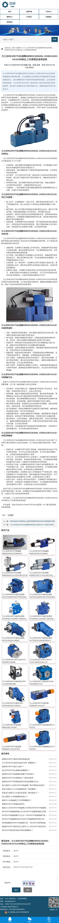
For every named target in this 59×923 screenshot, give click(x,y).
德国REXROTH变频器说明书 (13, 804)
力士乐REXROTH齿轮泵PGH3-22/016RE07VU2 (41, 682)
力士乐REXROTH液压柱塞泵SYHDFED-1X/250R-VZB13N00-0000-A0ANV (42, 617)
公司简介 (29, 17)
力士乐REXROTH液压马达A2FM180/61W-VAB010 (12, 704)
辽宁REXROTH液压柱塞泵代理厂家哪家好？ (19, 763)
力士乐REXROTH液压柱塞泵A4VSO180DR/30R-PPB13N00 (14, 595)
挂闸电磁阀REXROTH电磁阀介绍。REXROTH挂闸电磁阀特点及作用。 (25, 823)
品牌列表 (29, 11)
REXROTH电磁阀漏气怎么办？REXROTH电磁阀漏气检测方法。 (25, 815)
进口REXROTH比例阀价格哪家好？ (16, 770)
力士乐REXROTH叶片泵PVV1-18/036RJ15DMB (14, 661)
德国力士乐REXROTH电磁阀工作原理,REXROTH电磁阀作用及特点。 (25, 808)
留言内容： (7, 867)
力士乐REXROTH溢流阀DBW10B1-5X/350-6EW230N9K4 (11, 726)
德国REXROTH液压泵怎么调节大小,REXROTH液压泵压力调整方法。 (25, 826)
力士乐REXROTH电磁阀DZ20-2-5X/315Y (42, 748)
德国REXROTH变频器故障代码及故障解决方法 (20, 782)
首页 (9, 11)
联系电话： (7, 856)
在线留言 (49, 17)
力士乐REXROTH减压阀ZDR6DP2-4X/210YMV (11, 748)
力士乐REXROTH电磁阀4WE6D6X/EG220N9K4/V (12, 552)
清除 (27, 890)
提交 (16, 890)
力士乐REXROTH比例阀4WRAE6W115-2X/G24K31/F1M (14, 574)
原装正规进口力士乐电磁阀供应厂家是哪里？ (19, 789)
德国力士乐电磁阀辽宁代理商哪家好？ (17, 800)
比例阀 (19, 95)
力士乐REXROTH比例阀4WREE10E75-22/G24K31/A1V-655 (42, 574)
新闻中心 (10, 17)
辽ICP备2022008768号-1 (17, 909)
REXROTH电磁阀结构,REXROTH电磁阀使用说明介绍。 (24, 819)
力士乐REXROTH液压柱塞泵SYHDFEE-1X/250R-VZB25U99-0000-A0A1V (14, 617)
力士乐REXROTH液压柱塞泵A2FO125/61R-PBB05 (13, 639)
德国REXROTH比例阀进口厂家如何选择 (17, 778)
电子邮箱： (7, 862)
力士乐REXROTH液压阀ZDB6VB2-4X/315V (39, 704)
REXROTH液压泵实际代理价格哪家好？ (17, 830)
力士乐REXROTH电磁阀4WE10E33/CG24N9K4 (39, 552)
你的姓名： (7, 851)
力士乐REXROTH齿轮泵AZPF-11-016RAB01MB (14, 682)
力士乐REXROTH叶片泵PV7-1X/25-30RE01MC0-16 (41, 661)
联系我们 (10, 22)
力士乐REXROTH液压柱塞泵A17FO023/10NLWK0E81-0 (40, 639)
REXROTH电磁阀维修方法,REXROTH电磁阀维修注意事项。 (25, 811)
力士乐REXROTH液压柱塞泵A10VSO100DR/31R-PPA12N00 (42, 595)
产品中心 (49, 11)
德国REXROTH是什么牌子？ (13, 767)
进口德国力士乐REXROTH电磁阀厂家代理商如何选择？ (24, 785)
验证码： (8, 883)
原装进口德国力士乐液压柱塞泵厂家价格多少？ (20, 793)
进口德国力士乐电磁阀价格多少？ (15, 797)
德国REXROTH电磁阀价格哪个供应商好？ (18, 774)
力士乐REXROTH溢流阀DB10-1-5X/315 (42, 726)
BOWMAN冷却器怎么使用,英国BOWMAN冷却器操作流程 (32, 521)
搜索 (54, 39)
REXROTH (12, 95)
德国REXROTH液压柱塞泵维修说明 (16, 759)
